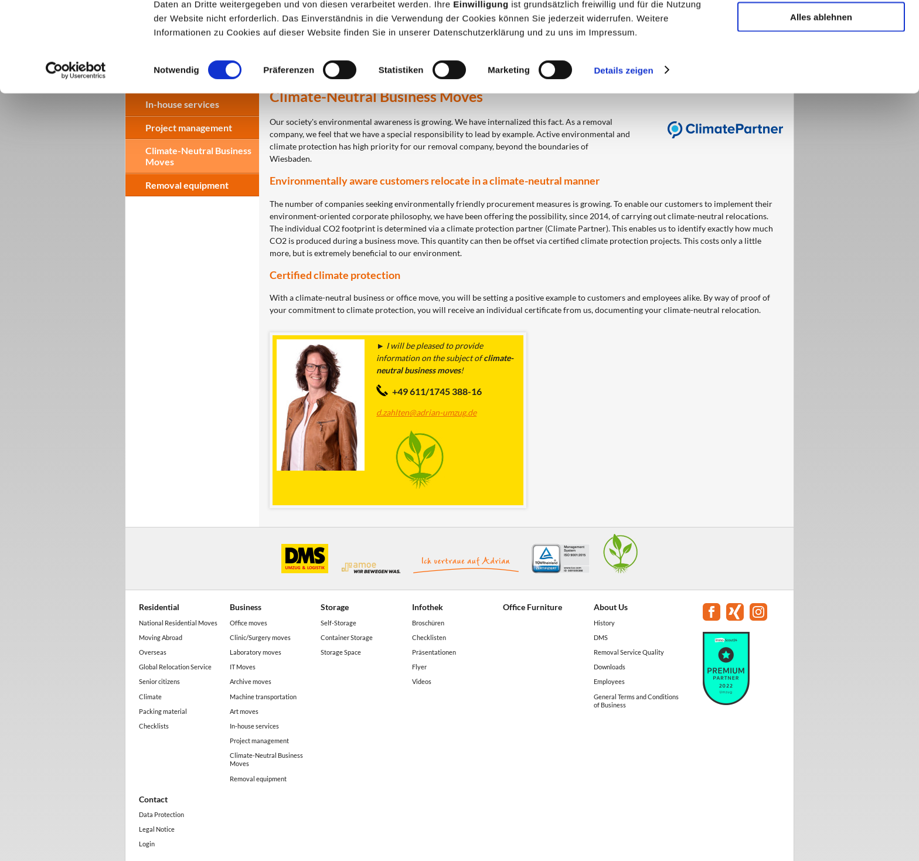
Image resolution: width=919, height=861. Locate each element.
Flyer (419, 667)
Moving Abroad (160, 637)
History (604, 623)
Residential (159, 607)
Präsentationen (434, 652)
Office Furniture (532, 607)
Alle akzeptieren (821, 29)
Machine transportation (263, 696)
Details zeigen (623, 151)
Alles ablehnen (821, 98)
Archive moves (250, 681)
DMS (601, 637)
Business (245, 607)
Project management (259, 740)
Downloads (609, 667)
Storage (335, 607)
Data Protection (161, 814)
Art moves (244, 711)
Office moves (248, 623)
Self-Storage (338, 623)
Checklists (154, 726)
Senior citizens (159, 681)
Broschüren (428, 623)
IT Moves (243, 667)
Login (147, 844)
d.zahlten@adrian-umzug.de (426, 412)
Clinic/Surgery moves (260, 637)
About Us (611, 607)
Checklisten (429, 637)
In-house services (254, 726)
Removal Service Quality (629, 652)
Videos (421, 681)
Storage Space (341, 652)
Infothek (427, 607)
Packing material (163, 711)
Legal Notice (157, 829)
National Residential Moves (178, 623)
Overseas (152, 652)
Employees (609, 681)
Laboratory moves (255, 652)
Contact (153, 799)
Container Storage (347, 637)
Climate (150, 696)
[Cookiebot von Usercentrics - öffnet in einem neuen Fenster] (76, 151)
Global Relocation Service (175, 667)
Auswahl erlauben (821, 64)
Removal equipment (187, 184)
